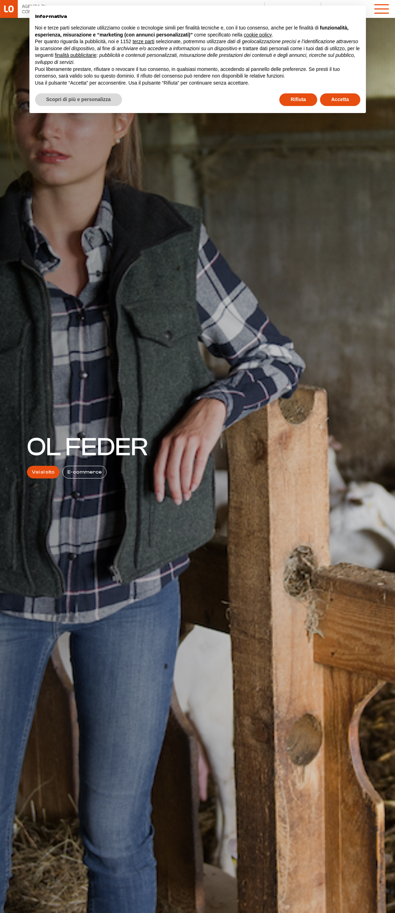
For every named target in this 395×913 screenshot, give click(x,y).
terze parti (143, 41)
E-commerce (84, 472)
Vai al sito (43, 472)
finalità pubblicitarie (75, 55)
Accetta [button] (340, 99)
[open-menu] (381, 8)
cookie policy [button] (258, 35)
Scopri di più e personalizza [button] (78, 99)
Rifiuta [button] (298, 99)
